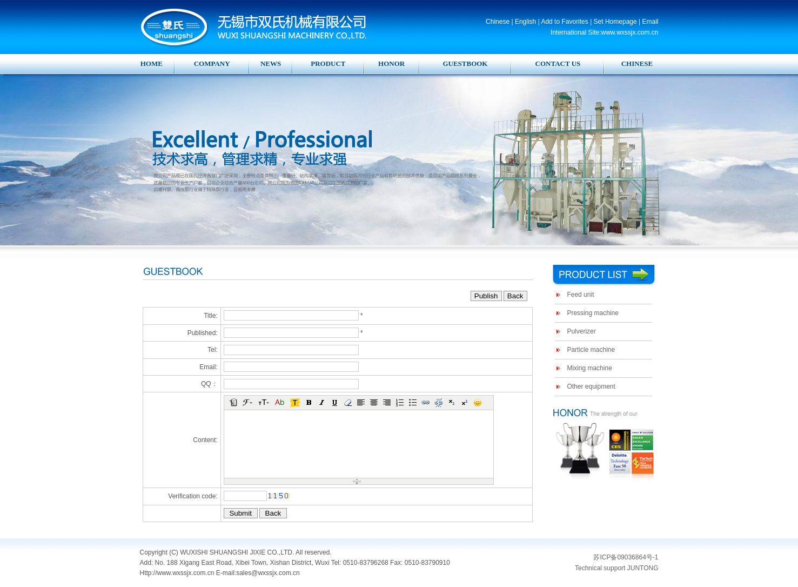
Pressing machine (592, 313)
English (525, 21)
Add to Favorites (564, 21)
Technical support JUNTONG (617, 568)
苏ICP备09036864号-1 (625, 557)
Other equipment (591, 386)
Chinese (497, 21)
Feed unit (580, 294)
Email (650, 21)
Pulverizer (581, 331)
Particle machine (591, 349)
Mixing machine (589, 368)
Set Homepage (615, 21)
